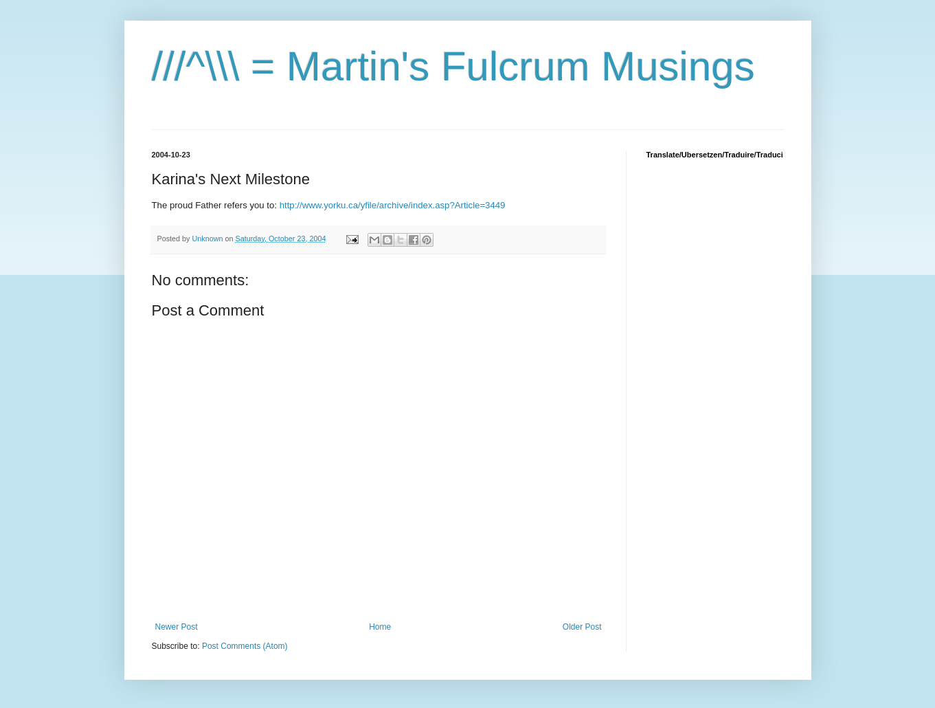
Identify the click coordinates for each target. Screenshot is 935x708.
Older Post (582, 627)
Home (380, 627)
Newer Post (176, 627)
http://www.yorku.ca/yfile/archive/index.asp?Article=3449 (393, 205)
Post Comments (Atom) (245, 646)
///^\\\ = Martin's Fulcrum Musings (453, 66)
